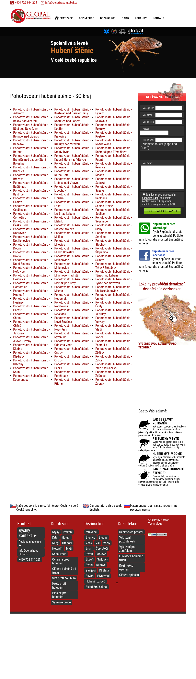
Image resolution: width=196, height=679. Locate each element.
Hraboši (67, 543)
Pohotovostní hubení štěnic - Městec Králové (72, 227)
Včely (106, 543)
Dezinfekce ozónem (126, 567)
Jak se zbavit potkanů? (163, 421)
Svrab (89, 554)
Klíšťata (104, 570)
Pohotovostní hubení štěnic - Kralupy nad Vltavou (72, 142)
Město (146, 128)
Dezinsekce (107, 18)
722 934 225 (23, 2)
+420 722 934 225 (30, 559)
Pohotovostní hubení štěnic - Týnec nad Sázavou (113, 281)
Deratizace (64, 18)
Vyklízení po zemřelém (127, 549)
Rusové (101, 565)
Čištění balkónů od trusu (64, 571)
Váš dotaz (147, 163)
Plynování (103, 576)
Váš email (147, 115)
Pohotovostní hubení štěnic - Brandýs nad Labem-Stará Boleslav (31, 159)
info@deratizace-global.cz (59, 2)
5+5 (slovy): (148, 140)
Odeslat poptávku (162, 211)
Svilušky (102, 559)
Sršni (89, 548)
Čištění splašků (129, 575)
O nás (125, 18)
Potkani (68, 532)
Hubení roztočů (95, 581)
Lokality (141, 18)
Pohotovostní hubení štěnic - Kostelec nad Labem (72, 119)
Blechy (103, 537)
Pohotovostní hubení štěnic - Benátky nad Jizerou (31, 134)
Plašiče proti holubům (60, 595)
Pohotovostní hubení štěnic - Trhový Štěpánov (113, 266)
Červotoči (102, 548)
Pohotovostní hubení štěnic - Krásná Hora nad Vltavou (72, 158)
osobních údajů (150, 198)
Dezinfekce (86, 18)
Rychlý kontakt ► (28, 533)
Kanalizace (59, 554)
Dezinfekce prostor (131, 532)
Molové (101, 554)
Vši (97, 543)
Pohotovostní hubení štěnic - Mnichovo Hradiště (72, 273)
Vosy (89, 543)
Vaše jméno (148, 108)
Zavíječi (91, 570)
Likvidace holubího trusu (131, 558)
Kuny (55, 543)
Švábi (89, 565)
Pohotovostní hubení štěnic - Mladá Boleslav (72, 250)
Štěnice (90, 537)
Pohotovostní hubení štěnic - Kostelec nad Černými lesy (72, 111)
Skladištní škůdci (96, 587)
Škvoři (90, 559)
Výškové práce (61, 602)
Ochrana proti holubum (61, 561)
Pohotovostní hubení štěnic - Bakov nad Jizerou (31, 119)
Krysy (55, 532)
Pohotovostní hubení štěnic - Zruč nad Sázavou (113, 366)
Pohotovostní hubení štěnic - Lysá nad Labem (72, 212)
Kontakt (158, 18)
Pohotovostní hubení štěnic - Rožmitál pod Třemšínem (113, 150)
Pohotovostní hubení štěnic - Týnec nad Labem (113, 273)
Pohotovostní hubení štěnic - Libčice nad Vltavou (72, 181)
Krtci (55, 537)
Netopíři (57, 548)
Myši (69, 548)
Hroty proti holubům (59, 585)
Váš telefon (148, 121)
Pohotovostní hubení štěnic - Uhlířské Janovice (113, 289)
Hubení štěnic (72, 50)
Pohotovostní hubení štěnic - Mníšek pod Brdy (72, 281)
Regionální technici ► (30, 543)
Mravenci (91, 532)
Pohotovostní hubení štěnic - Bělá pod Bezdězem (31, 127)
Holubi (66, 537)
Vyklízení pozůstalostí (127, 539)
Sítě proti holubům (64, 578)
